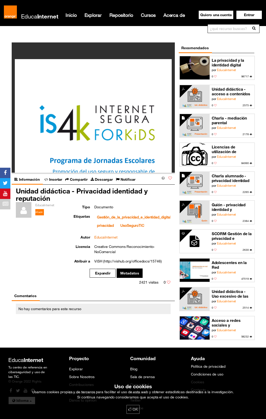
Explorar (93, 15)
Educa (39, 16)
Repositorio (121, 15)
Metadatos (129, 273)
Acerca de (174, 15)
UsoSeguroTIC (132, 225)
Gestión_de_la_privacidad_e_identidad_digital (134, 217)
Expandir (102, 273)
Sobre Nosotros (82, 376)
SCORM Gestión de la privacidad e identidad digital (232, 236)
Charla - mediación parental (229, 120)
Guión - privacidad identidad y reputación (229, 207)
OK (133, 409)
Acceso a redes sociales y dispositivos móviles (230, 323)
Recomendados (195, 48)
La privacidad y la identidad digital (228, 62)
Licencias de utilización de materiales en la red (230, 149)
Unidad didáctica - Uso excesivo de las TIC (230, 294)
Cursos (148, 15)
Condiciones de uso (207, 374)
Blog (134, 369)
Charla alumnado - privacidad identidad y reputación (231, 178)
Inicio (71, 15)
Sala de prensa (142, 376)
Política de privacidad (208, 366)
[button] (249, 14)
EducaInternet (226, 70)
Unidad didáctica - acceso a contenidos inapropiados (231, 91)
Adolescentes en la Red (229, 265)
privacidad (105, 225)
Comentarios (25, 295)
